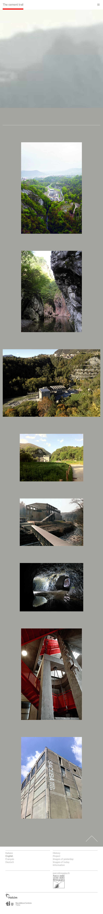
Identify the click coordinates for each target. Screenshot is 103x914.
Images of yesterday (63, 859)
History (56, 853)
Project (56, 856)
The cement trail (13, 4)
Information (59, 865)
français (9, 859)
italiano (9, 853)
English (9, 856)
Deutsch (9, 862)
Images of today (61, 862)
